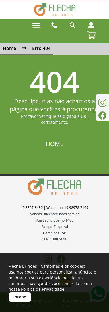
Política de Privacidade (42, 289)
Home (9, 48)
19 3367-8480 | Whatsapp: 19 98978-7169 (54, 207)
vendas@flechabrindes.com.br (54, 213)
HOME (54, 144)
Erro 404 (41, 48)
